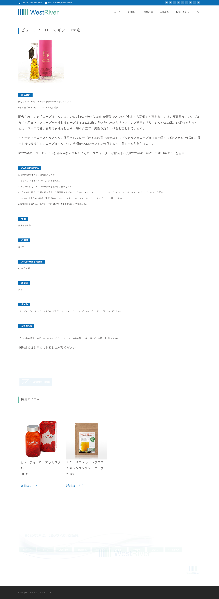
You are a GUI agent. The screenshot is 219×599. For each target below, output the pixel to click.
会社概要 (164, 12)
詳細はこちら (30, 485)
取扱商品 (132, 12)
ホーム (117, 12)
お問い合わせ (182, 12)
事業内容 (148, 12)
